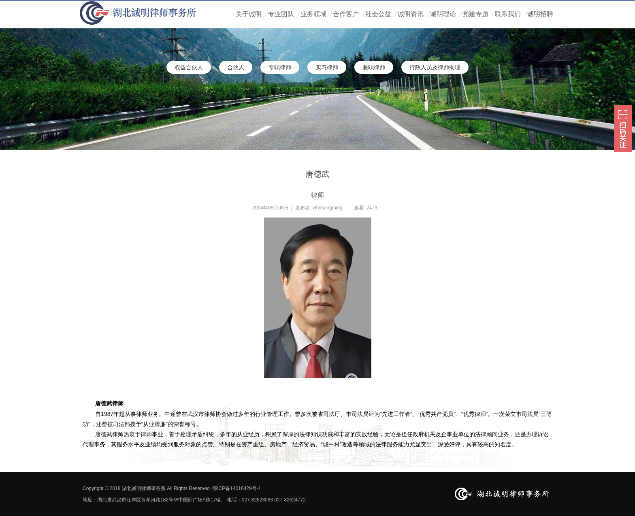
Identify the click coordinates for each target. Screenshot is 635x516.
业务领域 (313, 14)
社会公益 (378, 14)
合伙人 (235, 67)
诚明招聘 (540, 14)
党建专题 (475, 14)
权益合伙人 (189, 67)
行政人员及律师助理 (434, 67)
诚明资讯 (411, 14)
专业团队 (281, 14)
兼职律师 (373, 67)
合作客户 (346, 14)
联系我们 (508, 14)
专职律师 (279, 67)
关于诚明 (249, 14)
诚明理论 (443, 14)
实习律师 (326, 67)
